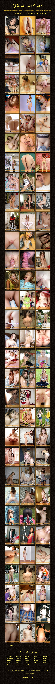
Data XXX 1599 (35, 656)
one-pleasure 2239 (18, 656)
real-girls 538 (26, 658)
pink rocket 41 (9, 662)
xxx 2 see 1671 (27, 656)
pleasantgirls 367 (44, 658)
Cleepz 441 (35, 658)
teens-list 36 (17, 662)
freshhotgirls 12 (27, 664)
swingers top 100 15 (9, 664)
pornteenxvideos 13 (18, 664)
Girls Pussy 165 (27, 660)
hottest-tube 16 (44, 662)
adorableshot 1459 (44, 656)
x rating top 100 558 (18, 658)
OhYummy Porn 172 (18, 660)
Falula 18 (35, 662)
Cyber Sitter (32, 673)
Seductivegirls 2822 (9, 656)
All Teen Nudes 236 (9, 660)
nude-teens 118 (36, 660)
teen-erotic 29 (26, 662)
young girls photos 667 (10, 658)
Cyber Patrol (23, 673)
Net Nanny (27, 673)
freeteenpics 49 (44, 660)
